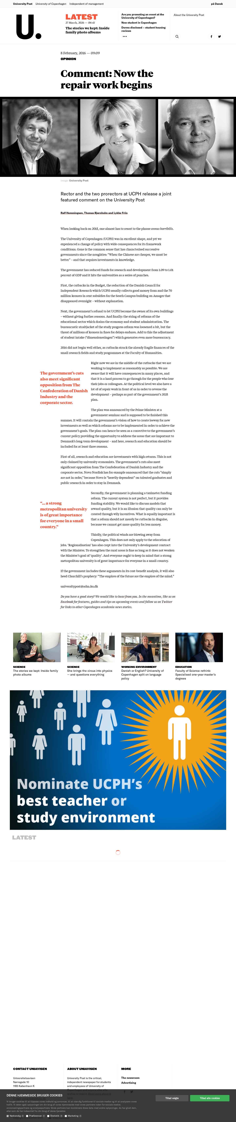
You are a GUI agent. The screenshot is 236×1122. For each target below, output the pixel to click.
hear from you (127, 596)
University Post (22, 3)
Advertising (128, 1082)
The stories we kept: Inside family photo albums (87, 30)
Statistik (56, 1115)
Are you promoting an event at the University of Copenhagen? (142, 16)
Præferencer (37, 1115)
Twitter (167, 601)
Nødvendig (17, 1115)
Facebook (67, 601)
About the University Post (189, 14)
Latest (82, 17)
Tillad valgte (172, 1098)
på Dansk (217, 3)
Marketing (75, 1115)
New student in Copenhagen (139, 22)
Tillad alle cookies (210, 1098)
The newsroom (130, 1077)
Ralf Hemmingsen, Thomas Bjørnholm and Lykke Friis (94, 212)
